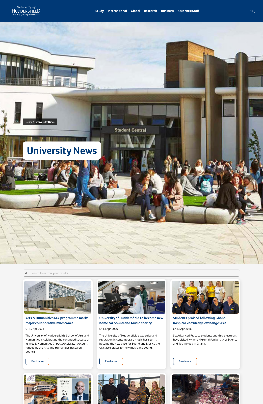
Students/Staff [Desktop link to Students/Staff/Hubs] (188, 11)
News (28, 122)
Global (135, 11)
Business (167, 11)
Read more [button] (37, 361)
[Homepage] (26, 11)
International (117, 11)
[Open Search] (252, 11)
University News (45, 122)
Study (99, 11)
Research (150, 11)
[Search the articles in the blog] (131, 273)
